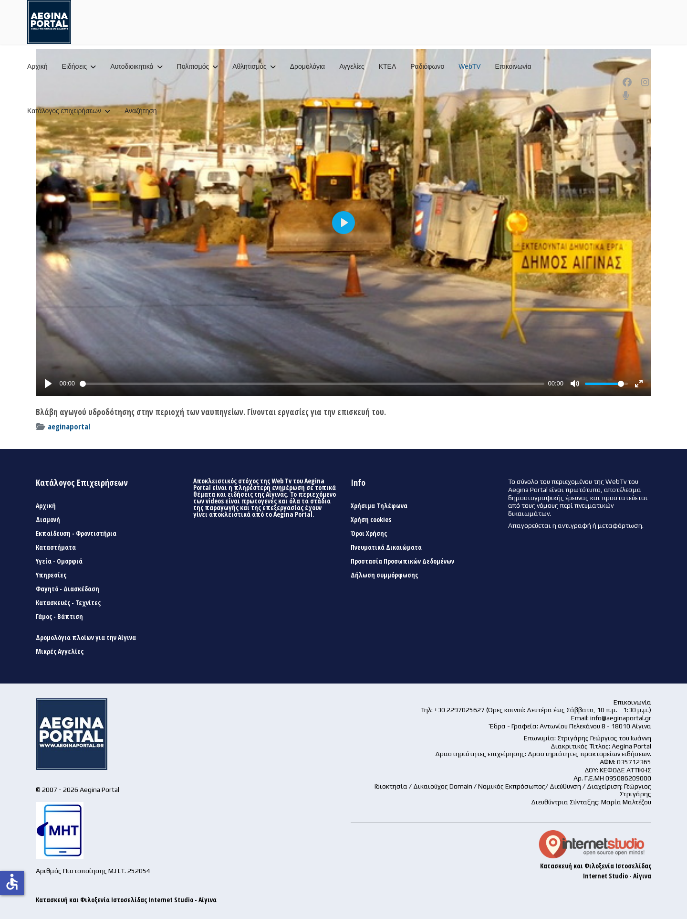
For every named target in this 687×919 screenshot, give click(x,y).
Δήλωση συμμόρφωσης (384, 575)
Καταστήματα (56, 547)
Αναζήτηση (141, 111)
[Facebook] (627, 82)
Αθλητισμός (249, 66)
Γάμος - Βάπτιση (59, 616)
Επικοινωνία (513, 66)
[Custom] (626, 95)
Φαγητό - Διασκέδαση (67, 589)
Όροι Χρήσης (369, 533)
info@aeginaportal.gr (620, 718)
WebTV (469, 66)
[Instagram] (645, 82)
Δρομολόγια (307, 66)
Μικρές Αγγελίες (59, 651)
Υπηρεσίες (51, 575)
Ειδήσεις (74, 66)
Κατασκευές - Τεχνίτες (68, 602)
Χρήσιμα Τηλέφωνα (379, 505)
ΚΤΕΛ (387, 66)
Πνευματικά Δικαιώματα (386, 547)
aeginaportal (69, 426)
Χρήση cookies (371, 519)
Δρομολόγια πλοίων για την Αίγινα (86, 637)
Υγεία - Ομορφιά (59, 561)
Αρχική (37, 66)
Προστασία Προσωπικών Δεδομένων (402, 561)
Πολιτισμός (193, 66)
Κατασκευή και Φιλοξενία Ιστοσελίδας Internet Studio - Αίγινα (126, 899)
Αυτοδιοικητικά (131, 66)
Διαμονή (48, 519)
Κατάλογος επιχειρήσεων (64, 111)
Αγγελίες (351, 66)
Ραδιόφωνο (427, 66)
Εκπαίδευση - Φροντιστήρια (76, 533)
